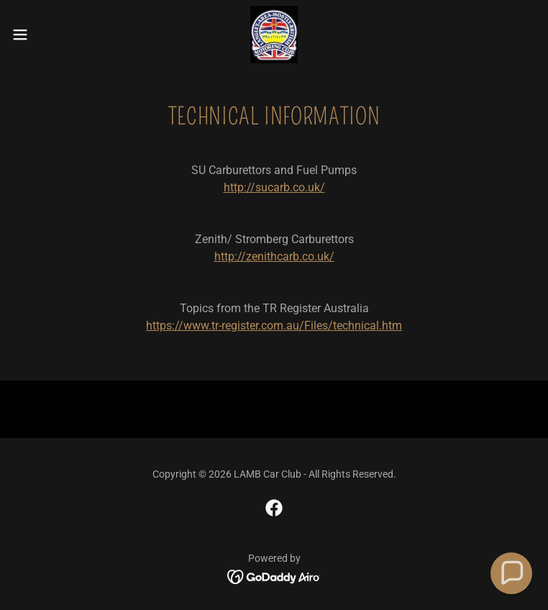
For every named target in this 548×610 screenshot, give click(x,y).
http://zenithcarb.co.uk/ (274, 256)
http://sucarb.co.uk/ (274, 187)
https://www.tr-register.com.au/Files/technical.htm (274, 325)
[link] (274, 34)
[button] (46, 34)
